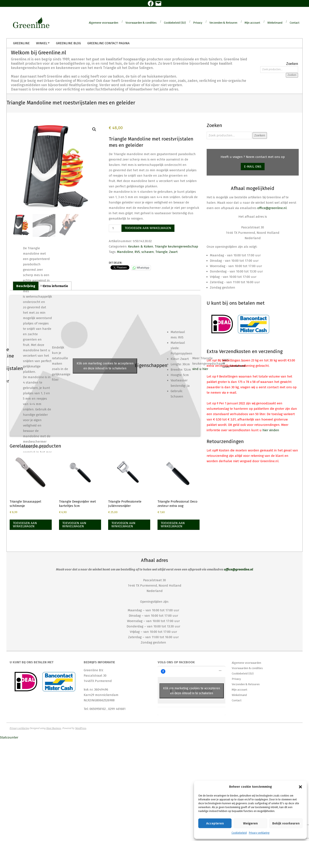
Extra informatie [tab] (55, 286)
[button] (300, 787)
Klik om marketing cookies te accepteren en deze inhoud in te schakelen (105, 366)
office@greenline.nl (272, 208)
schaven (147, 252)
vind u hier (200, 369)
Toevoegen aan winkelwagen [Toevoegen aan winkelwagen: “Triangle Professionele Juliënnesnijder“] (123, 524)
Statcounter (9, 737)
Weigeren (250, 823)
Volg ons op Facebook (176, 662)
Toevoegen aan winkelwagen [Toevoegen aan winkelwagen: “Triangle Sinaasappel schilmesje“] (25, 524)
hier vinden (270, 430)
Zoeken (292, 74)
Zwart (173, 252)
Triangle (161, 252)
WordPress (80, 728)
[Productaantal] (114, 228)
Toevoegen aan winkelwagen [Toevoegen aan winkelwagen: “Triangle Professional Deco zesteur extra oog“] (173, 524)
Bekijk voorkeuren (286, 823)
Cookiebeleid (239, 832)
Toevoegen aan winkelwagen (148, 228)
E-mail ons (252, 166)
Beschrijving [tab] (25, 286)
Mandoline (125, 252)
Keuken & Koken (140, 246)
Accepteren (215, 823)
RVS (137, 252)
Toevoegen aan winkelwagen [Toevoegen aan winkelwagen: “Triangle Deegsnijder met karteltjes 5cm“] (74, 524)
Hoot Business (53, 728)
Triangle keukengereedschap (176, 246)
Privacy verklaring (259, 832)
